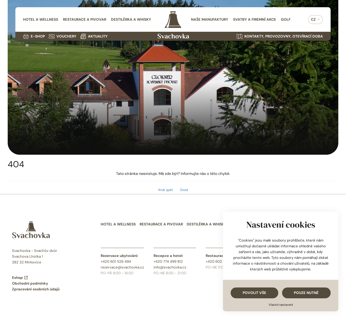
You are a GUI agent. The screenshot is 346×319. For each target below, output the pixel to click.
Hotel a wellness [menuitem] (40, 19)
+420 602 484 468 (221, 261)
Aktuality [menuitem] (94, 36)
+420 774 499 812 (168, 261)
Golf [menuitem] (285, 19)
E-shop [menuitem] (34, 36)
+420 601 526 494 (116, 261)
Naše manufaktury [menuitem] (209, 19)
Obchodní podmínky (30, 283)
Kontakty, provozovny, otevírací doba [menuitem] (280, 36)
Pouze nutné (306, 292)
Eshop (20, 277)
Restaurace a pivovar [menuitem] (84, 19)
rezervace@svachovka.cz (122, 267)
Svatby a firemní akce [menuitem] (254, 19)
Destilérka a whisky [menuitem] (131, 19)
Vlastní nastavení (281, 305)
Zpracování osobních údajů (36, 289)
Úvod (184, 190)
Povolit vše (254, 292)
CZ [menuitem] (313, 19)
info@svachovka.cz (170, 267)
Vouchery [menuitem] (62, 36)
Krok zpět (165, 190)
